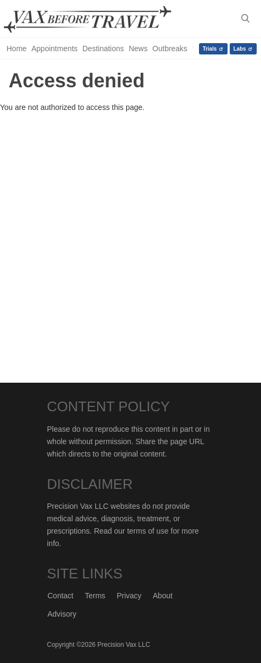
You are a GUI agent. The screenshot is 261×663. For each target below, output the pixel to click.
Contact (60, 595)
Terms (95, 595)
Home (16, 48)
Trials (210, 49)
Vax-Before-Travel (98, 19)
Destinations (103, 48)
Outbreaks (170, 48)
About (163, 595)
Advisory (62, 614)
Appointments (54, 48)
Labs (239, 49)
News (138, 48)
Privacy (128, 595)
